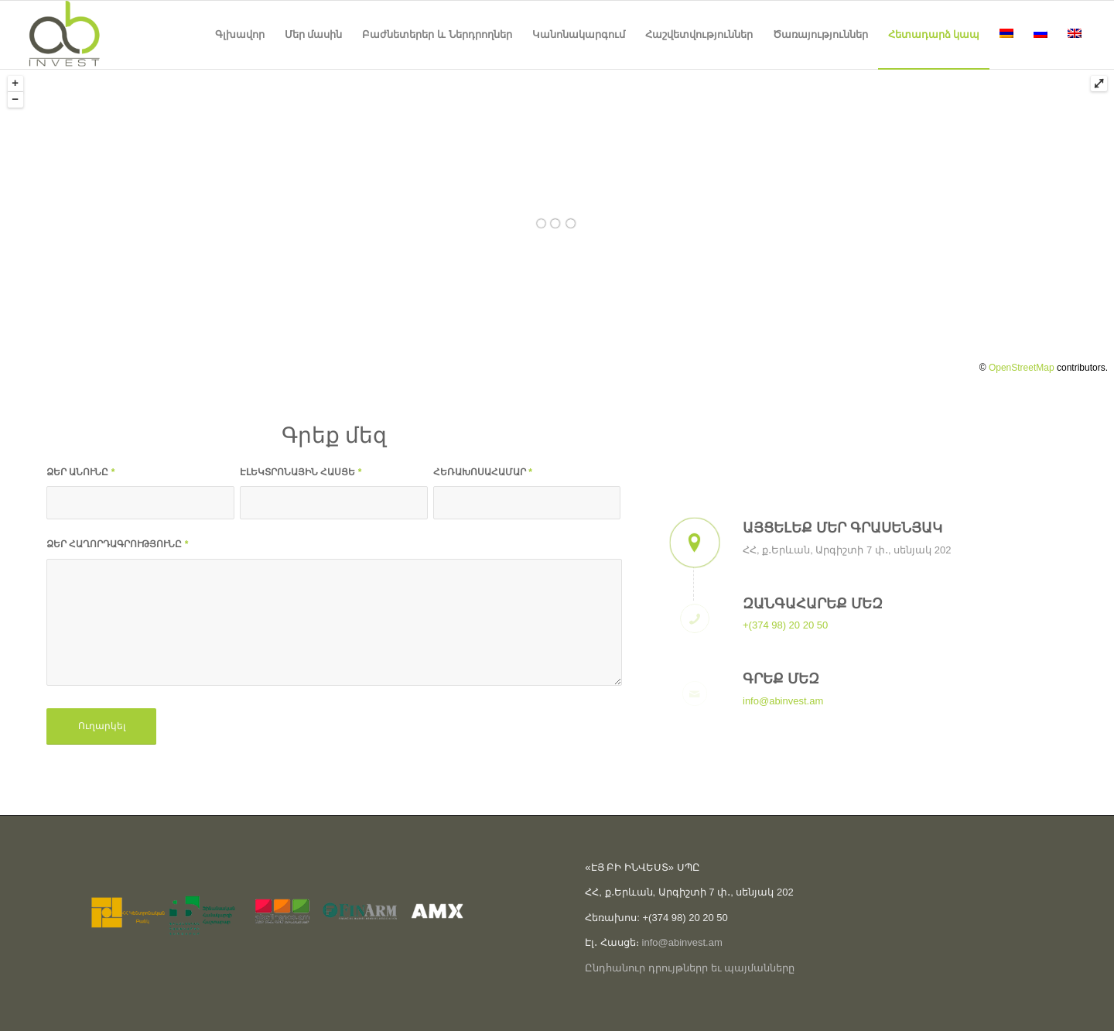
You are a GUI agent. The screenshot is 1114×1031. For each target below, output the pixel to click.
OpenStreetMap (1021, 367)
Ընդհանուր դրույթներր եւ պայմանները (689, 968)
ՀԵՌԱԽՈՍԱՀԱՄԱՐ (482, 472)
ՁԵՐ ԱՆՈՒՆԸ (80, 472)
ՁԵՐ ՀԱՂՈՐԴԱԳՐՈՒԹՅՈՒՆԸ (117, 544)
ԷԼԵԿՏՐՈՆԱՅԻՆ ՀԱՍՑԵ (300, 472)
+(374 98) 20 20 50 (785, 625)
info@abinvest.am (783, 701)
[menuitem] (240, 35)
